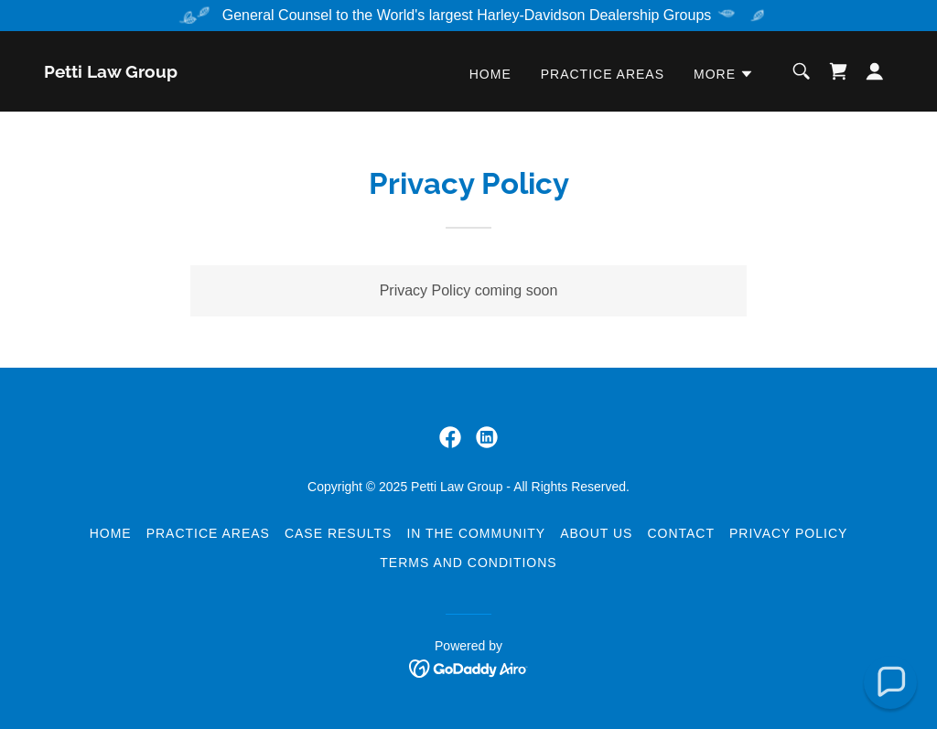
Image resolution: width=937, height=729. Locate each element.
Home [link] (490, 74)
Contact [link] (681, 533)
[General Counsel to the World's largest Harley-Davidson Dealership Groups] (468, 15)
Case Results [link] (338, 533)
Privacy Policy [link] (788, 533)
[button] (724, 74)
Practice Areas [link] (602, 74)
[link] (111, 72)
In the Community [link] (475, 533)
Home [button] (111, 533)
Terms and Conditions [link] (468, 562)
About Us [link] (596, 533)
